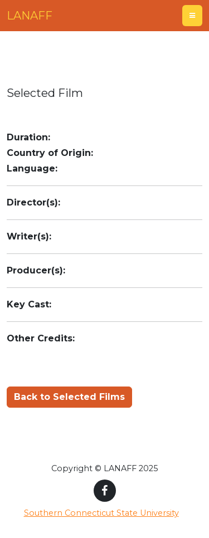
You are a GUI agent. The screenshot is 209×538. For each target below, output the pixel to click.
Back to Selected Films (69, 397)
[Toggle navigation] (192, 15)
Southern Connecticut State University (101, 513)
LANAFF (29, 15)
